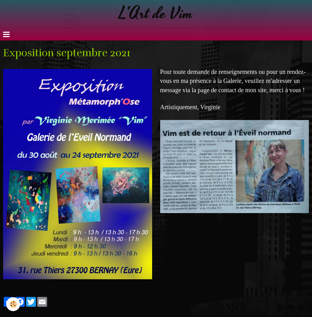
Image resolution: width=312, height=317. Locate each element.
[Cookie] (13, 304)
